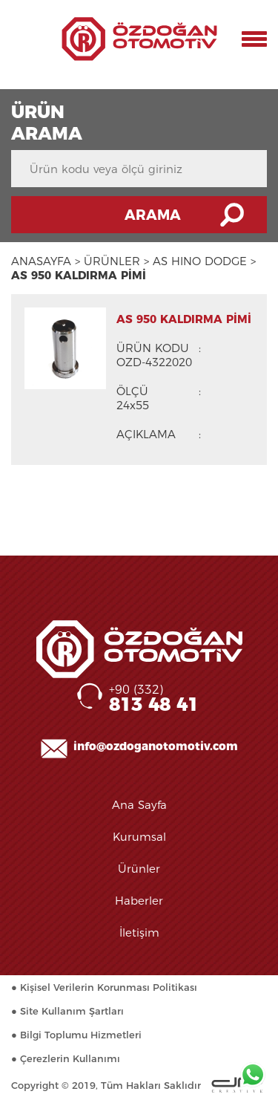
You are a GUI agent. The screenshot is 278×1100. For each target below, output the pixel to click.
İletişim (139, 932)
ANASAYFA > (45, 261)
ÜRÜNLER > (116, 261)
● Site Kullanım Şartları (67, 1011)
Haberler (139, 901)
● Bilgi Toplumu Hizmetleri (76, 1035)
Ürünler (139, 869)
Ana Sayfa (139, 805)
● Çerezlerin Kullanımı (65, 1058)
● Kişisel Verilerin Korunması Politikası (104, 987)
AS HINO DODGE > (204, 261)
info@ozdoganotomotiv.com (155, 746)
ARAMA (153, 215)
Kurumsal (139, 837)
